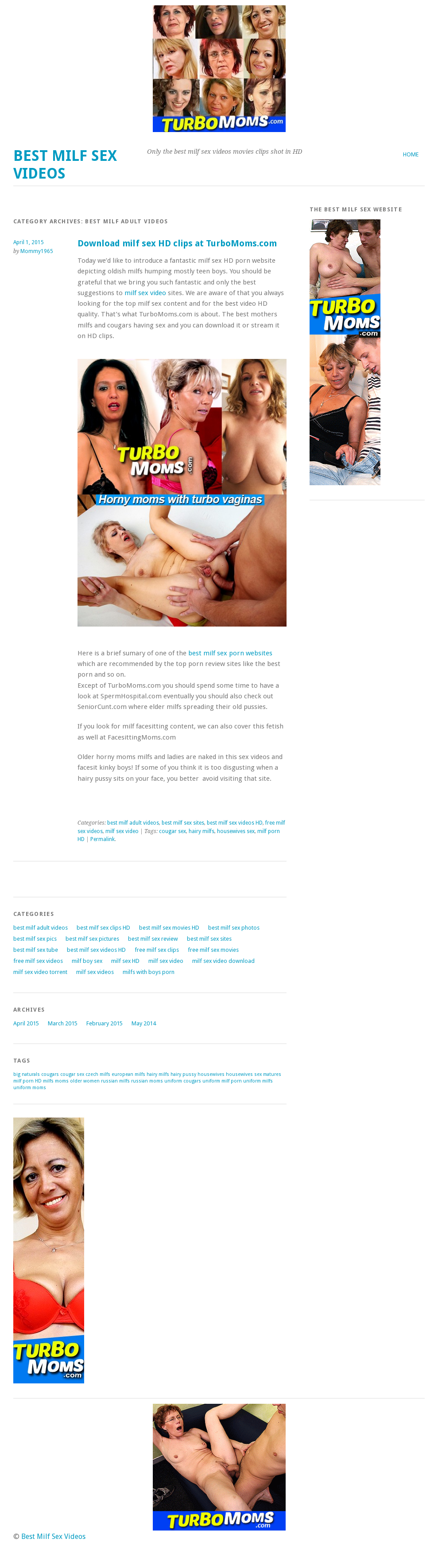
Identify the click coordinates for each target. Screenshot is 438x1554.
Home (411, 154)
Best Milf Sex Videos (65, 164)
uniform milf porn (222, 1081)
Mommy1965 (36, 251)
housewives (211, 1074)
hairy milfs (201, 831)
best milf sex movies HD (169, 927)
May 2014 (144, 1023)
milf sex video (145, 293)
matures (272, 1074)
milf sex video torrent (40, 972)
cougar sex (172, 831)
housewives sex (236, 831)
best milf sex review (153, 938)
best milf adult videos (133, 823)
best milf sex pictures (92, 938)
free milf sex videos (38, 961)
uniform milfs (258, 1081)
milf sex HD (125, 961)
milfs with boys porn (148, 972)
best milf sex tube (35, 949)
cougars (50, 1074)
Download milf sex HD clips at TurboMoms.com (177, 243)
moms (62, 1081)
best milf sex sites (183, 823)
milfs (48, 1081)
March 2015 (63, 1023)
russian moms (147, 1081)
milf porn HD (27, 1081)
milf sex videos (95, 972)
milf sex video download (223, 961)
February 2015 (104, 1023)
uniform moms (29, 1088)
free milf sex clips (157, 949)
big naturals (26, 1074)
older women (85, 1081)
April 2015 (26, 1023)
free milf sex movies (213, 949)
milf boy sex (87, 961)
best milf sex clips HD (103, 927)
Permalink (102, 839)
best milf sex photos (234, 927)
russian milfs (115, 1081)
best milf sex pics (35, 938)
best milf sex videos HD (235, 823)
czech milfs (97, 1074)
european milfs (128, 1074)
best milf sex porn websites (230, 653)
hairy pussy (183, 1074)
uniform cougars (182, 1081)
